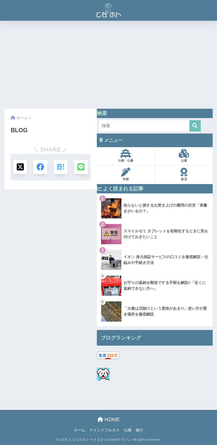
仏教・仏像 (125, 155)
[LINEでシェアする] (81, 167)
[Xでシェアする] (20, 167)
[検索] (195, 125)
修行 (139, 430)
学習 (125, 174)
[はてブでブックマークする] (61, 167)
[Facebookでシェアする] (40, 167)
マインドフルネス (104, 430)
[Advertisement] (108, 64)
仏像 (128, 430)
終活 (184, 174)
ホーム (79, 430)
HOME (108, 419)
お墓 (184, 155)
